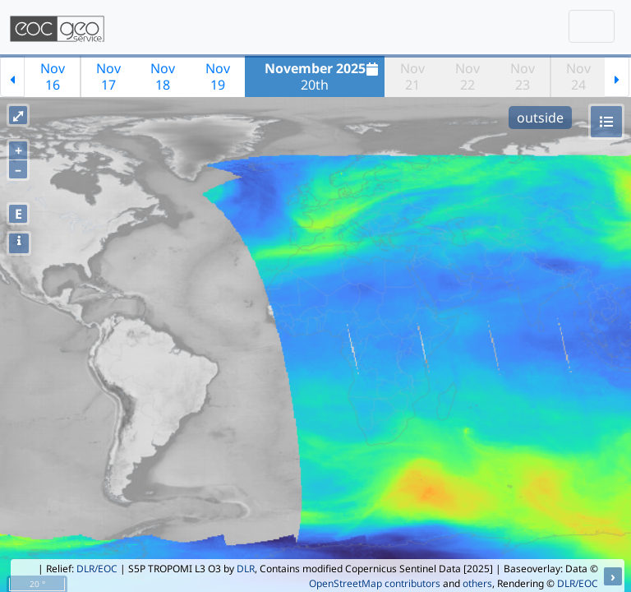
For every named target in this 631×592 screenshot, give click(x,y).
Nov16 (52, 76)
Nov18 (162, 76)
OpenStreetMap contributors (374, 583)
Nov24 (578, 76)
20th (324, 76)
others (477, 583)
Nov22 (467, 76)
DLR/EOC (96, 569)
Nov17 (108, 76)
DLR (246, 569)
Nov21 (412, 76)
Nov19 (217, 76)
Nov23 (522, 76)
